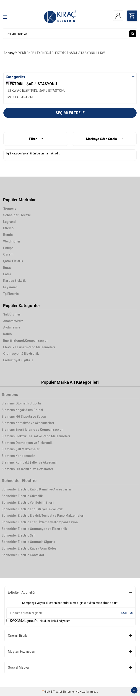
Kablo (7, 334)
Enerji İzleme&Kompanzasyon (25, 340)
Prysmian (10, 287)
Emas (7, 267)
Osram (8, 254)
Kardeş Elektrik (14, 280)
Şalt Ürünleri (12, 314)
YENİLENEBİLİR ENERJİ (34, 53)
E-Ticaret (56, 691)
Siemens (9, 208)
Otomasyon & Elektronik (21, 353)
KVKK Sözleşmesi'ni (24, 621)
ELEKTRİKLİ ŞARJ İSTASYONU (73, 53)
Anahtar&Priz (13, 321)
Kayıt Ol (127, 613)
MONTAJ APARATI (21, 97)
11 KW (100, 53)
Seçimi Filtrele (70, 113)
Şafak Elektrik (13, 261)
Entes (7, 274)
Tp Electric (11, 294)
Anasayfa (10, 53)
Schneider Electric (17, 215)
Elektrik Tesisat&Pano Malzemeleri (29, 347)
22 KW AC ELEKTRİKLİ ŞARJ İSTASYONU (36, 90)
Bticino (8, 228)
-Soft (46, 691)
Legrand (9, 222)
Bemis (8, 235)
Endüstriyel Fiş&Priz (18, 360)
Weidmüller (12, 241)
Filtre (36, 139)
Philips (8, 248)
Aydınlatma (11, 327)
